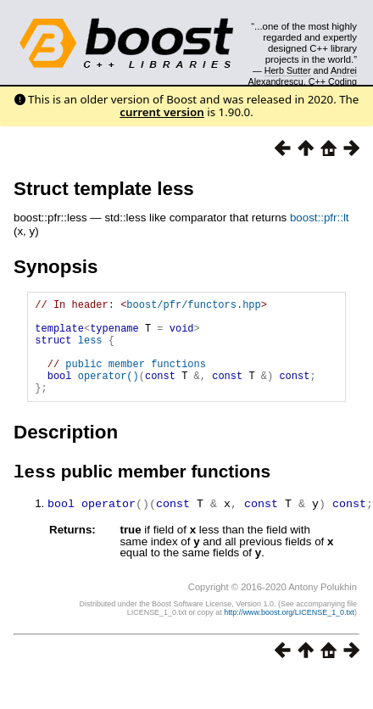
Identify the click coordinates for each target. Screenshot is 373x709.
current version (162, 112)
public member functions (135, 378)
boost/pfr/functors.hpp (193, 306)
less (90, 350)
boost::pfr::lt (319, 217)
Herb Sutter (287, 70)
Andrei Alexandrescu (303, 75)
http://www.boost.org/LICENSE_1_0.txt (289, 634)
